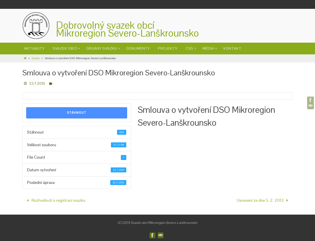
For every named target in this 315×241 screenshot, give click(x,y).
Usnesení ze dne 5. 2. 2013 (263, 200)
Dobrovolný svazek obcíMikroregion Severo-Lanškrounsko (127, 29)
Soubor (36, 58)
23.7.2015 (37, 83)
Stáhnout (76, 113)
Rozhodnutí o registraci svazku (55, 200)
